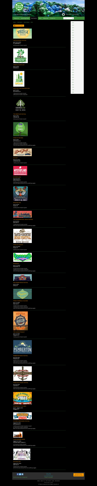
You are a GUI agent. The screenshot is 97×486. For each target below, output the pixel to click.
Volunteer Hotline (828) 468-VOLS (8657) (78, 475)
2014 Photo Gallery (18, 25)
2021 (73, 32)
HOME (38, 480)
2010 (73, 60)
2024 (73, 25)
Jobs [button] (40, 18)
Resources (45, 18)
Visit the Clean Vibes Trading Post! (20, 477)
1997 (73, 92)
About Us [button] (16, 18)
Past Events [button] (34, 18)
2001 (73, 82)
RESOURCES (57, 480)
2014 (73, 50)
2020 (73, 35)
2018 (73, 40)
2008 (73, 64)
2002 (73, 79)
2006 (73, 69)
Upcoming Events (25, 18)
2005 (73, 72)
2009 (73, 62)
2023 (73, 27)
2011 (73, 57)
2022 (73, 30)
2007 (73, 67)
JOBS (53, 480)
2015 (73, 47)
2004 (73, 74)
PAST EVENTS (48, 480)
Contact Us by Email (48, 477)
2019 (73, 37)
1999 (73, 87)
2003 (73, 77)
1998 (73, 89)
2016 (73, 45)
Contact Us (52, 18)
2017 (73, 42)
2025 (73, 22)
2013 (73, 52)
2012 (73, 55)
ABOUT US (43, 480)
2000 (73, 84)
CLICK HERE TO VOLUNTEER (72, 14)
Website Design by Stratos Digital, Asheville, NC (48, 484)
